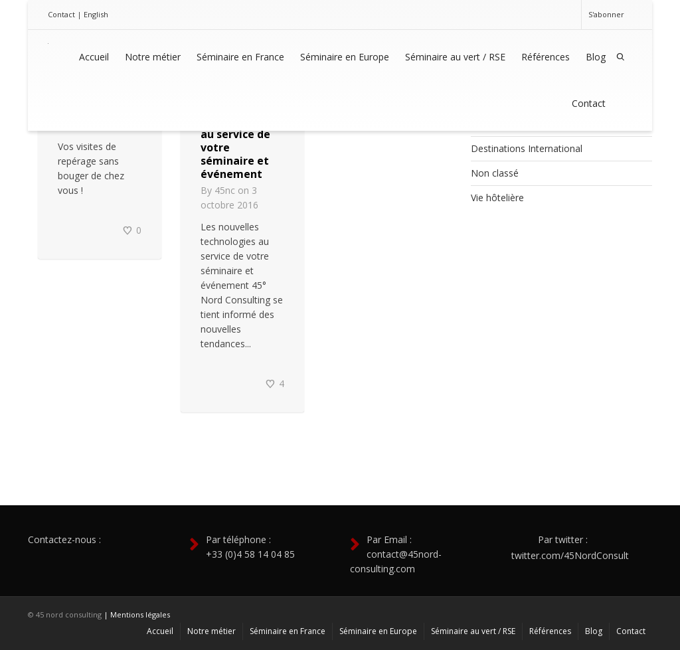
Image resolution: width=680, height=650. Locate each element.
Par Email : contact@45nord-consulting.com (396, 554)
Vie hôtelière (497, 197)
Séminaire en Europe (344, 56)
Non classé (495, 173)
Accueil (94, 56)
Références (545, 56)
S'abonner (606, 14)
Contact (61, 14)
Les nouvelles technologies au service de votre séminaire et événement (236, 140)
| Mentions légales (137, 614)
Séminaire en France (240, 56)
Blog (596, 56)
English (96, 14)
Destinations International (526, 148)
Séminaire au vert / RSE (455, 56)
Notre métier (153, 56)
